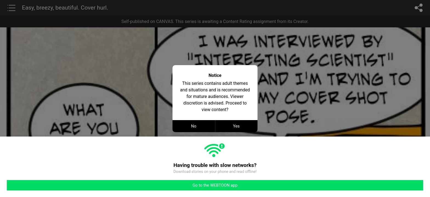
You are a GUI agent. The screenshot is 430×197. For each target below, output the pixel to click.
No (193, 126)
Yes (236, 126)
